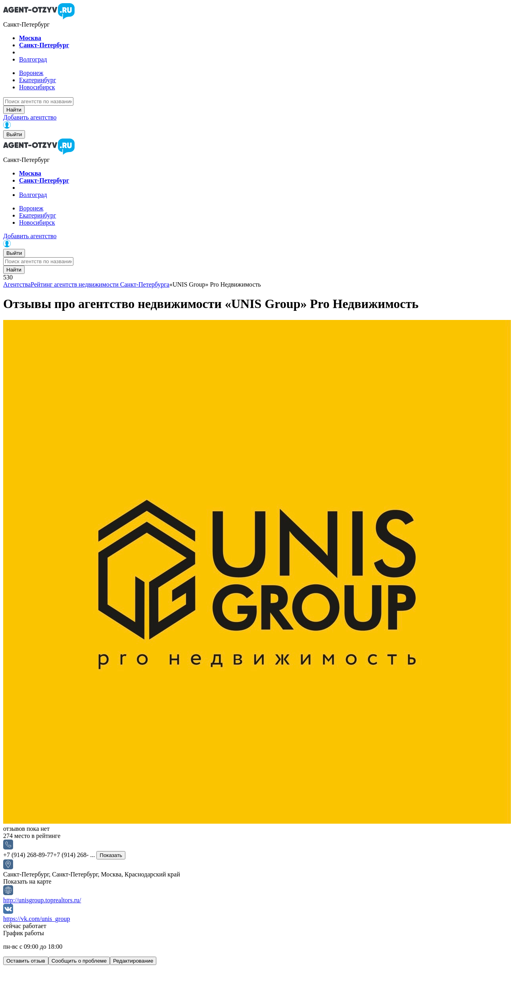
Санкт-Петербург (44, 45)
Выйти (14, 134)
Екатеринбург (37, 80)
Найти (13, 110)
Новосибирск (37, 87)
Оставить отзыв (25, 961)
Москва (30, 38)
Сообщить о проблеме (79, 961)
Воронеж (31, 72)
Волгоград (33, 59)
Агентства (17, 284)
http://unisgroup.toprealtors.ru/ (42, 900)
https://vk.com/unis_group (36, 918)
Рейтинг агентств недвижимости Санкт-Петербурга (100, 284)
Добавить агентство (29, 117)
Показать (111, 855)
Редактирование (133, 961)
